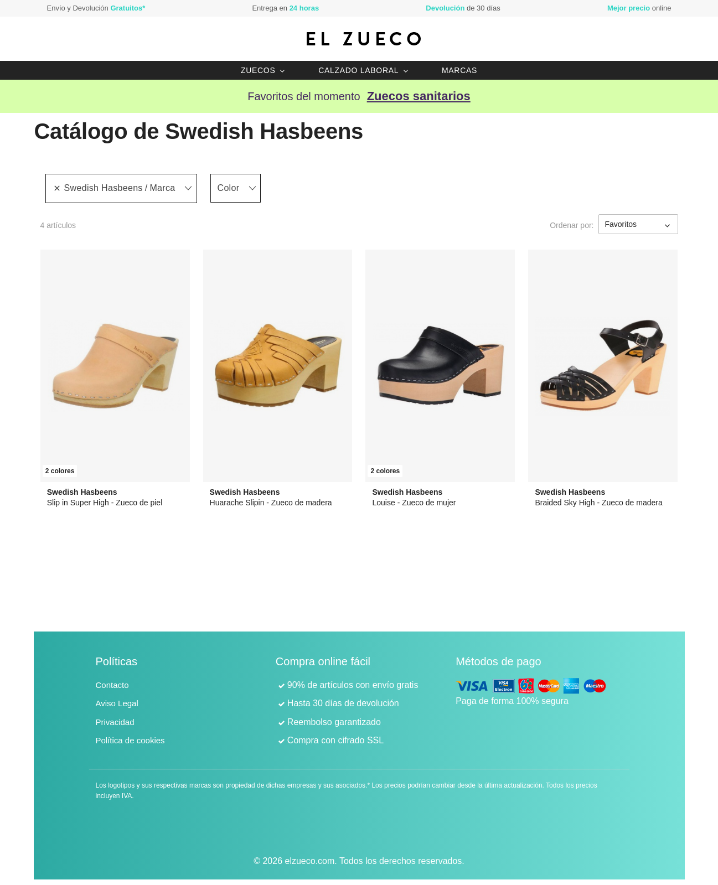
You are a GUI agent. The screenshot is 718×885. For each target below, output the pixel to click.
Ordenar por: (571, 225)
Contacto (112, 685)
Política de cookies (130, 740)
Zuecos (258, 70)
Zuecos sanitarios (419, 96)
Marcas (459, 70)
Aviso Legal (117, 703)
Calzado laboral (358, 70)
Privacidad (115, 722)
